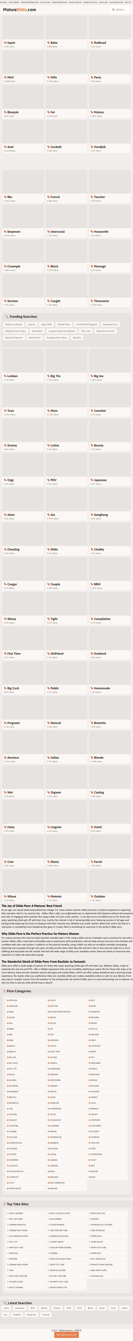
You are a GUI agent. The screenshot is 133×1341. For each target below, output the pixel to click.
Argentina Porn (110, 324)
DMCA (78, 1330)
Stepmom (31, 1314)
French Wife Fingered (86, 324)
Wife (69, 1308)
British (44, 1308)
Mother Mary (64, 324)
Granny (31, 324)
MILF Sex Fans (45, 2)
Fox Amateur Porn (116, 2)
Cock (113, 1308)
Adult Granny (14, 2)
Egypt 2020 (46, 324)
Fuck (79, 1308)
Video (124, 1308)
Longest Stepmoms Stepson (62, 331)
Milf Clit (128, 2)
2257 (54, 1330)
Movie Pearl (34, 337)
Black (90, 1308)
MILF (33, 1308)
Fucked (45, 1314)
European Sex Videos (57, 337)
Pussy (102, 1308)
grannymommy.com (59, 2)
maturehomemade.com (30, 2)
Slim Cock (86, 331)
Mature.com (19, 9)
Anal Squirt (37, 331)
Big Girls (77, 337)
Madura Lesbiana (13, 324)
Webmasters (66, 1330)
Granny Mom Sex (75, 2)
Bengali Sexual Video (15, 331)
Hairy (6, 1308)
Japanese (19, 1308)
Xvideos (17, 1314)
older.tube (103, 2)
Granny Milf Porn (90, 2)
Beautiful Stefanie (14, 337)
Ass (5, 1314)
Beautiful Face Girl (105, 331)
